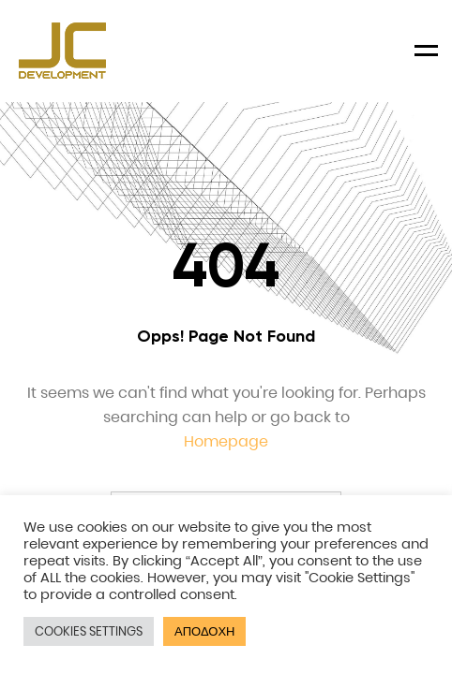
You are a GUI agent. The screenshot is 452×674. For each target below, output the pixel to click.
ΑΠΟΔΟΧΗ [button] (204, 631)
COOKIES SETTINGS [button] (89, 631)
